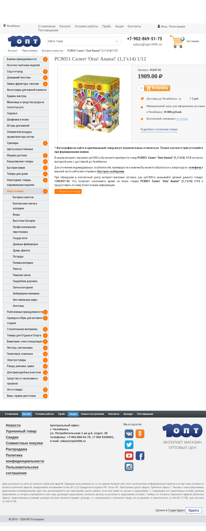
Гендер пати (20, 238)
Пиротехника (29, 50)
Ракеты (17, 269)
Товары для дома (17, 174)
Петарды (18, 256)
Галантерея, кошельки (20, 354)
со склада (182, 118)
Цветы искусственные (20, 149)
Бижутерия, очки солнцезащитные (27, 341)
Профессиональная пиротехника (24, 229)
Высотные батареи (24, 220)
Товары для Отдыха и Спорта (24, 335)
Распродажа (16, 449)
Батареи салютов (52, 50)
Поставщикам (145, 413)
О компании (11, 413)
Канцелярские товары (20, 161)
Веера (16, 214)
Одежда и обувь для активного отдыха (25, 320)
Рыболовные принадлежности (25, 312)
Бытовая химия (16, 167)
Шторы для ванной (18, 125)
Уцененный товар (21, 431)
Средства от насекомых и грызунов (22, 381)
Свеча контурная (23, 287)
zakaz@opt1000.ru (147, 44)
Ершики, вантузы (16, 96)
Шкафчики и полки (18, 119)
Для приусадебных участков (24, 372)
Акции (73, 413)
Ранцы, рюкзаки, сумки (20, 366)
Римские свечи (21, 275)
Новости (13, 425)
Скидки (12, 437)
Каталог (13, 50)
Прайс (61, 413)
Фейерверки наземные (26, 293)
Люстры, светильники (20, 347)
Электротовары (16, 360)
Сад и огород (15, 71)
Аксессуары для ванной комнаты (26, 90)
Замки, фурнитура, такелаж (23, 84)
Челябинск (11, 25)
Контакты (113, 413)
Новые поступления (92, 413)
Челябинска (169, 98)
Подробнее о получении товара (159, 129)
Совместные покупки (24, 443)
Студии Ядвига (176, 510)
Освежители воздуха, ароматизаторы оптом (20, 134)
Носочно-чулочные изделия (23, 65)
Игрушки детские (17, 155)
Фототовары (14, 389)
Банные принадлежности (22, 59)
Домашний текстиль (19, 77)
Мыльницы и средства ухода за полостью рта (25, 105)
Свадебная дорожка (25, 281)
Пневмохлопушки (23, 263)
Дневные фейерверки (25, 244)
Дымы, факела (21, 250)
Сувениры (12, 143)
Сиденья (12, 113)
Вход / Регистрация (171, 26)
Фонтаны (18, 306)
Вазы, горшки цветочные (21, 396)
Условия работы (44, 413)
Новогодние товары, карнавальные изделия (20, 182)
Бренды (128, 413)
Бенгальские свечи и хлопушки (25, 206)
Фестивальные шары (25, 300)
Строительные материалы (22, 329)
